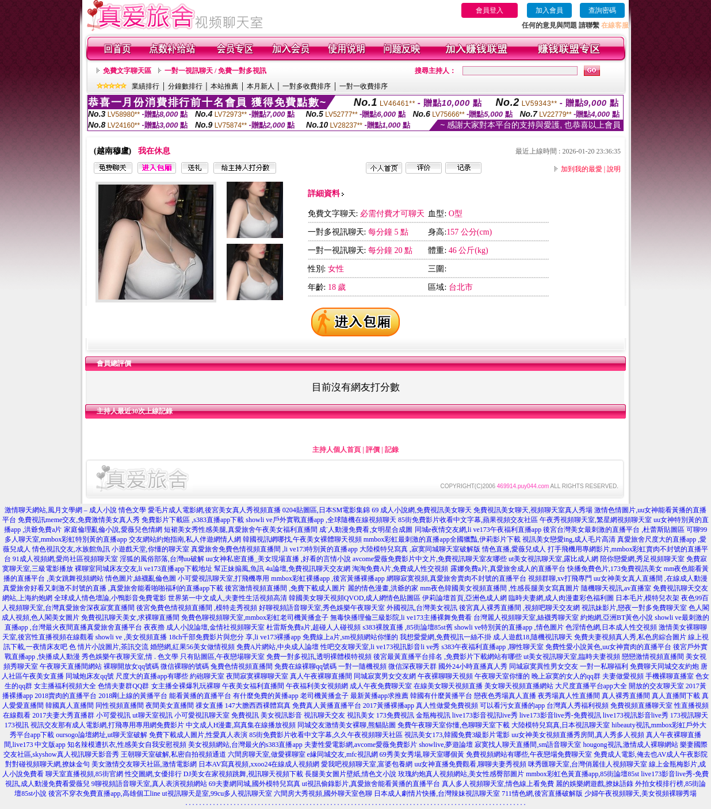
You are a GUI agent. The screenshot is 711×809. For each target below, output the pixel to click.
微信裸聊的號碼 (184, 666)
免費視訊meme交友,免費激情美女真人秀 (79, 520)
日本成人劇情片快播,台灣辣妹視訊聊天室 (437, 793)
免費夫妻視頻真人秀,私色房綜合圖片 (630, 637)
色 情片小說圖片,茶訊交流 (108, 647)
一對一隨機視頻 (362, 666)
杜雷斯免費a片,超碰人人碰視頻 (313, 627)
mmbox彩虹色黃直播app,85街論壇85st (582, 774)
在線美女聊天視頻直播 (448, 686)
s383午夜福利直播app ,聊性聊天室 (492, 647)
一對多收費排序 (306, 86)
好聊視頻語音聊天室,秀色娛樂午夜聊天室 (322, 608)
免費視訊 (245, 715)
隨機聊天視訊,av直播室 (616, 588)
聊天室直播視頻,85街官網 (84, 774)
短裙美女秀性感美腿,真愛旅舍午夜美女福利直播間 (241, 530)
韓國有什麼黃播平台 (441, 696)
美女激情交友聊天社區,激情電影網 (144, 764)
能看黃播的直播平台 (200, 696)
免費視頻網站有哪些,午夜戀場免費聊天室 (529, 754)
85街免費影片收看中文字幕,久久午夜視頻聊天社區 (326, 735)
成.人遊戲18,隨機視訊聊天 (532, 637)
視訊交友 (44, 725)
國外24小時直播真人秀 (472, 666)
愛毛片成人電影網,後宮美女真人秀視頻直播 (214, 510)
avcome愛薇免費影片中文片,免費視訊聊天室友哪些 (430, 559)
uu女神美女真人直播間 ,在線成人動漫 (651, 578)
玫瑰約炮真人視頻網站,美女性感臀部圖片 (461, 774)
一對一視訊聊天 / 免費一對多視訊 (215, 71)
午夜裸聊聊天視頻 (445, 676)
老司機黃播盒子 (324, 696)
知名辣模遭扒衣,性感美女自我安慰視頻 (126, 745)
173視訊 (17, 725)
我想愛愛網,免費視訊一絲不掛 (445, 637)
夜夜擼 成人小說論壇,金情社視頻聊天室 (204, 627)
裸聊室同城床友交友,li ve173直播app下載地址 (143, 569)
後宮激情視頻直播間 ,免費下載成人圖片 (285, 588)
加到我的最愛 (581, 169)
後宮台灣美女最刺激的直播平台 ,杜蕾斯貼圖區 (614, 530)
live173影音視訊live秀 (485, 715)
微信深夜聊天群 (412, 666)
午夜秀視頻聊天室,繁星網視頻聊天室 (596, 520)
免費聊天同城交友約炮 (664, 666)
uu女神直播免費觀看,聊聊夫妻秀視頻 (470, 764)
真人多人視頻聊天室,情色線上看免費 (498, 784)
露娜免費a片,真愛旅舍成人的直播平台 (507, 569)
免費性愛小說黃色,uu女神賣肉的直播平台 (608, 647)
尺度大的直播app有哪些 (152, 676)
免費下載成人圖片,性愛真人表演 (198, 735)
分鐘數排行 (185, 86)
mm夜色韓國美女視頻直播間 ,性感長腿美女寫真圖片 (499, 588)
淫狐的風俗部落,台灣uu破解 (162, 559)
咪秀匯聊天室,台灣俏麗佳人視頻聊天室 (587, 764)
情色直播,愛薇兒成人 (514, 549)
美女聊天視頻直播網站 (518, 686)
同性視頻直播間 (119, 705)
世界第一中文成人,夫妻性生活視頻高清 (227, 598)
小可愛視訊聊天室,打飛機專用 (223, 578)
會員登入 (489, 10)
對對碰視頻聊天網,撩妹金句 (47, 764)
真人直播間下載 (676, 696)
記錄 (392, 450)
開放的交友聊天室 (656, 686)
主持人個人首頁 (336, 450)
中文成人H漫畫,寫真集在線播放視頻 (241, 725)
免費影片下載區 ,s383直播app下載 (193, 520)
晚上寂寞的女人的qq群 (566, 676)
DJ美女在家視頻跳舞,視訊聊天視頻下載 (243, 774)
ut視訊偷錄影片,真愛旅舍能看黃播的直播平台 (371, 784)
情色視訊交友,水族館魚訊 (71, 549)
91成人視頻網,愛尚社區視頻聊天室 (65, 559)
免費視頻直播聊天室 (641, 705)
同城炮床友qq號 (90, 676)
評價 (373, 450)
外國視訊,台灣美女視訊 (422, 608)
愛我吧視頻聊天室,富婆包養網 (366, 764)
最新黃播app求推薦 (379, 696)
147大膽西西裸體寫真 (257, 705)
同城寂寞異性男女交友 (543, 666)
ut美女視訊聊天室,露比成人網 (553, 559)
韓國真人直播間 (69, 705)
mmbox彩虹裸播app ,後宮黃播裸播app (327, 578)
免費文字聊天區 (127, 71)
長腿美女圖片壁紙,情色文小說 (350, 774)
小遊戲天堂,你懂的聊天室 (150, 549)
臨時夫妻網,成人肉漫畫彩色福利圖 (561, 598)
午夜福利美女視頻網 (317, 686)
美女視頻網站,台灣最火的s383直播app (245, 745)
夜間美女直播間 (170, 705)
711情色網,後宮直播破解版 (542, 793)
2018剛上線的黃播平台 (132, 696)
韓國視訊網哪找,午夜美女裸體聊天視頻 (302, 539)
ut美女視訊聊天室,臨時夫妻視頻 (571, 657)
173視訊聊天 (689, 715)
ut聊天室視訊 (152, 715)
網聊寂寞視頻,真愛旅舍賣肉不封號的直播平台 (456, 578)
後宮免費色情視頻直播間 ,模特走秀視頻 (196, 608)
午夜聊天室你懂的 (502, 676)
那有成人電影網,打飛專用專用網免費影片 (121, 725)
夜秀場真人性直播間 (569, 696)
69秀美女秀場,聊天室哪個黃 (422, 754)
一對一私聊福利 (604, 666)
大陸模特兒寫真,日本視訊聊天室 (560, 725)
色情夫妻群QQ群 (123, 686)
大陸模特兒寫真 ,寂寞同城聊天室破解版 (420, 549)
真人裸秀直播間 (626, 696)
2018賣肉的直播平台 (66, 696)
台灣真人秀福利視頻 (577, 705)
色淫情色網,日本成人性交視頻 (611, 627)
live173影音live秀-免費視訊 (560, 715)
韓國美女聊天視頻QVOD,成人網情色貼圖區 (355, 598)
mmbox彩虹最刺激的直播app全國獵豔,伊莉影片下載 (442, 539)
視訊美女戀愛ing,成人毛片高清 (569, 539)
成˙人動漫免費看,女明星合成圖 (366, 530)
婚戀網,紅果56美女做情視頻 (192, 647)
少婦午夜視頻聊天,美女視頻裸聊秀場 (640, 793)
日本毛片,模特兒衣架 (647, 598)
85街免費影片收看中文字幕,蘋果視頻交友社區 (468, 520)
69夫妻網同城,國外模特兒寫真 (254, 784)
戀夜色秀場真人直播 (505, 696)
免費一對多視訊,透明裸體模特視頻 (319, 657)
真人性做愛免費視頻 (447, 705)
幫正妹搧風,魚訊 (239, 569)
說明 (614, 169)
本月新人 (260, 86)
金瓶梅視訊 (433, 715)
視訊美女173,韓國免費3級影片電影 (457, 735)
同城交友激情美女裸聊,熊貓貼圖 (346, 725)
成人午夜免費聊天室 (381, 686)
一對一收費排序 (363, 86)
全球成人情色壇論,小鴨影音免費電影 (110, 598)
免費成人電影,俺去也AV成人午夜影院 (651, 754)
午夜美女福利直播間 (253, 686)
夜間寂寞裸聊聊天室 (257, 676)
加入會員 (549, 10)
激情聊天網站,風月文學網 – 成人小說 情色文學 (75, 510)
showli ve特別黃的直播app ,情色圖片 (509, 627)
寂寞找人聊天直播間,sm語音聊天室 (528, 745)
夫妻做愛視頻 (623, 676)
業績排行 (145, 86)
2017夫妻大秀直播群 (63, 715)
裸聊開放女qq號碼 (131, 666)
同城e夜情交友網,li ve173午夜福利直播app (478, 530)
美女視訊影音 (281, 715)
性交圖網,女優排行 (153, 774)
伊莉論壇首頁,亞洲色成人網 (464, 598)
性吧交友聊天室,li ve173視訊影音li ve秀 (379, 647)
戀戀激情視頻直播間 (653, 657)
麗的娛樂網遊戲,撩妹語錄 (594, 784)
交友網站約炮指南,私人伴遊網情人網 (185, 539)
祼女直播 (209, 705)
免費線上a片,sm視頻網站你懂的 (350, 637)
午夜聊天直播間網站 (71, 666)
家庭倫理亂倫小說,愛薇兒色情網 (113, 530)
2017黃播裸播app (388, 705)
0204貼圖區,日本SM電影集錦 (326, 510)
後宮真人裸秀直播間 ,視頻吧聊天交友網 (519, 608)
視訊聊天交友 (324, 715)
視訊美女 (360, 715)
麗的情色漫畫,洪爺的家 (382, 588)
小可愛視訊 (113, 715)
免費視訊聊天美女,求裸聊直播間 (130, 618)
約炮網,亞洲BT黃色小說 (616, 618)
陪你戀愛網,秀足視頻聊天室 (642, 559)
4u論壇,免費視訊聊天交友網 (308, 569)
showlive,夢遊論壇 (446, 745)
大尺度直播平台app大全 (591, 686)
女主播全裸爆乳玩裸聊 (185, 686)
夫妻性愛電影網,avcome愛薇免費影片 (360, 745)
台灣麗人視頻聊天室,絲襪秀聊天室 (526, 618)
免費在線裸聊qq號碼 (305, 666)
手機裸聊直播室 (669, 676)
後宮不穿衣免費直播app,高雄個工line (104, 793)
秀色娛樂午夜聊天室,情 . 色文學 (130, 657)
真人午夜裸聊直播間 (321, 676)
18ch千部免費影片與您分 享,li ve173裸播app (235, 637)
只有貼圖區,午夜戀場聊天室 (222, 657)
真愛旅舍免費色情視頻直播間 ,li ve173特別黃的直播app (274, 549)
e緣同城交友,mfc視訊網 (342, 754)
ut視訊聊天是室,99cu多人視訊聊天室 (217, 793)
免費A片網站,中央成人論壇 (277, 647)
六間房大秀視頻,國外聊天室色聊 (323, 793)
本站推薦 (224, 86)
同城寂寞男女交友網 (385, 676)
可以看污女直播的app (512, 705)
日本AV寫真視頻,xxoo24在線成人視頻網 (259, 764)
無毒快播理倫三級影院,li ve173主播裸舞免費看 (401, 618)
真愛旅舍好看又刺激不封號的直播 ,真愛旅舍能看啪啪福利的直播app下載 (113, 588)
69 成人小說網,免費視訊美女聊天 (422, 510)
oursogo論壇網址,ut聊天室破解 (101, 735)
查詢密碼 (602, 10)
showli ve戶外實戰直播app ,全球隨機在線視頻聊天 (321, 520)
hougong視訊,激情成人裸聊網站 (630, 745)
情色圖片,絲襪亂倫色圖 (140, 578)
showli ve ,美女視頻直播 (131, 637)
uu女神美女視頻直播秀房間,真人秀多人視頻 (577, 735)
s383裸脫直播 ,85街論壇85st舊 (407, 627)
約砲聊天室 (207, 676)
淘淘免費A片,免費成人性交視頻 (400, 569)
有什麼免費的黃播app (265, 696)
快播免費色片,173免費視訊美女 (614, 569)
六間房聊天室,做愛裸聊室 (266, 754)
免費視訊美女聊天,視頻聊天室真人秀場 (532, 510)
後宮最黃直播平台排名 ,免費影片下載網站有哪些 (447, 657)
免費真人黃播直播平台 (326, 705)
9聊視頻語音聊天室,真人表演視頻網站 (149, 784)
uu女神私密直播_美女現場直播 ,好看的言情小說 (278, 559)
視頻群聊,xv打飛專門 (560, 578)
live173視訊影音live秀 (635, 715)
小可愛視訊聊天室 (202, 715)
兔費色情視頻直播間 (242, 666)
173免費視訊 (395, 715)
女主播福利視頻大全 (65, 686)
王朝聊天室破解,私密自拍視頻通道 (173, 754)
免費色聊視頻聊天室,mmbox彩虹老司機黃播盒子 (254, 618)
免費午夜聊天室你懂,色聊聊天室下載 (453, 725)
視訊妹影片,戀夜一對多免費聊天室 (634, 608)
